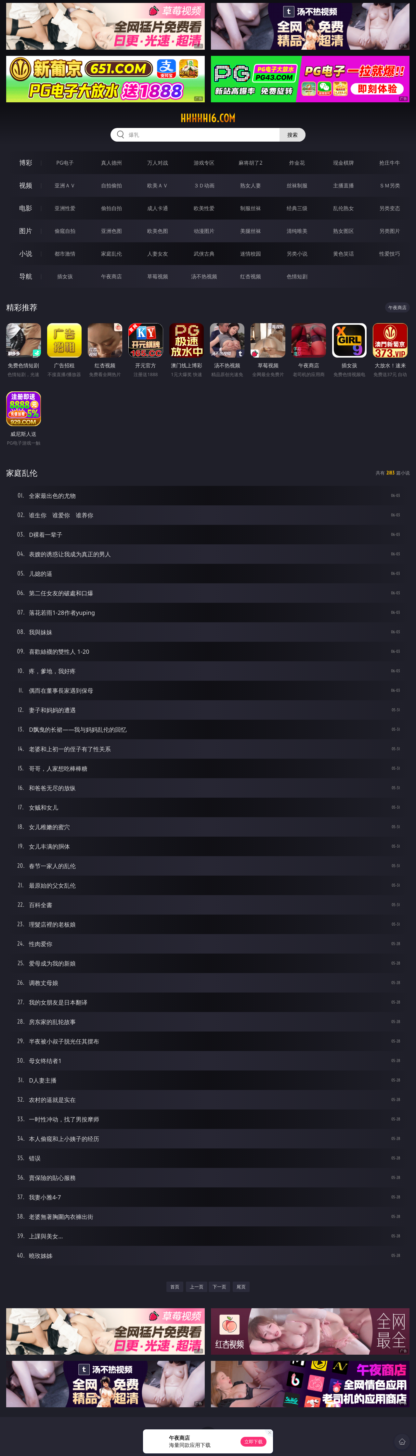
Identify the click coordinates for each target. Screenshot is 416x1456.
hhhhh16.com (207, 118)
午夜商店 (111, 276)
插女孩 (65, 276)
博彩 (25, 162)
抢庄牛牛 (389, 162)
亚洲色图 (111, 230)
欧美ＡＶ (157, 185)
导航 (25, 276)
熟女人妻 (250, 185)
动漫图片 (204, 230)
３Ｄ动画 (204, 185)
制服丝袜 (250, 208)
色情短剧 (297, 276)
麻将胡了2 (250, 162)
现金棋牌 (343, 162)
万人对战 (157, 162)
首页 (174, 1287)
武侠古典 (204, 253)
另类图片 (389, 230)
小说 (25, 253)
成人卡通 (157, 208)
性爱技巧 (389, 253)
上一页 (196, 1287)
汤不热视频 (204, 276)
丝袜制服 (297, 185)
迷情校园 (250, 253)
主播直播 (343, 185)
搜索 (292, 134)
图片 (25, 230)
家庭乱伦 (111, 253)
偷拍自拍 (111, 208)
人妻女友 (157, 253)
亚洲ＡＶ (65, 185)
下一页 (219, 1287)
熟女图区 (343, 230)
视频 (25, 185)
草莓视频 (157, 276)
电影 (25, 208)
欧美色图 (157, 230)
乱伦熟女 (343, 208)
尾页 (241, 1287)
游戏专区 (204, 162)
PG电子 (64, 162)
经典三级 (297, 208)
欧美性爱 (204, 208)
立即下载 (253, 1441)
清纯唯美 (297, 230)
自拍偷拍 (111, 185)
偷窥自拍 (65, 230)
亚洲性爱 (65, 208)
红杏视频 (250, 276)
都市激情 (65, 253)
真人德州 (111, 162)
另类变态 (389, 208)
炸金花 (297, 162)
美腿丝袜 (250, 230)
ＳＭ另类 (389, 185)
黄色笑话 (343, 253)
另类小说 (297, 253)
